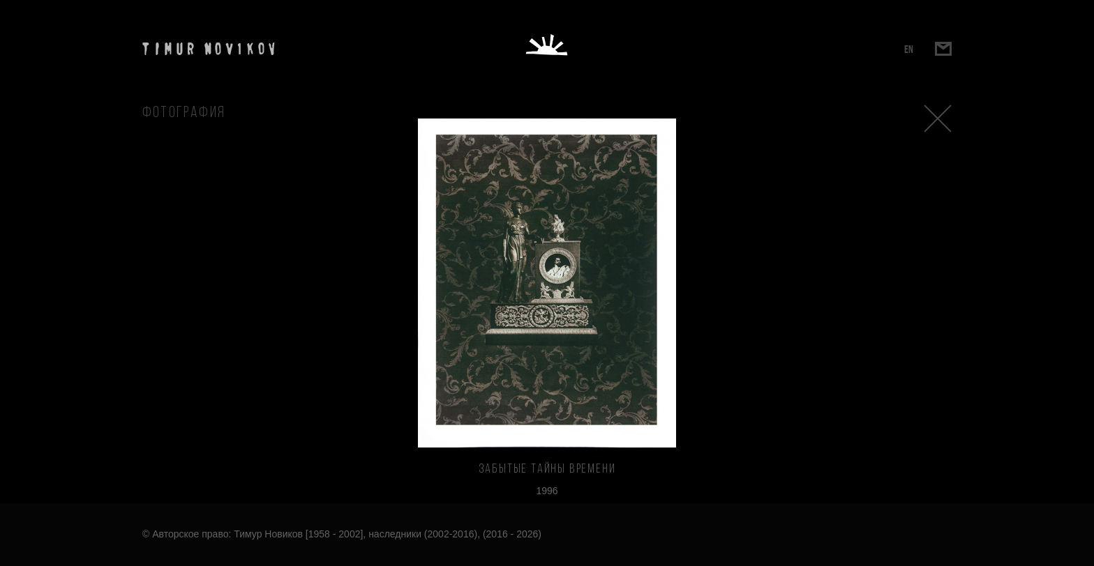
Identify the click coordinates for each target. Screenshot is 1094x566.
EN (908, 49)
